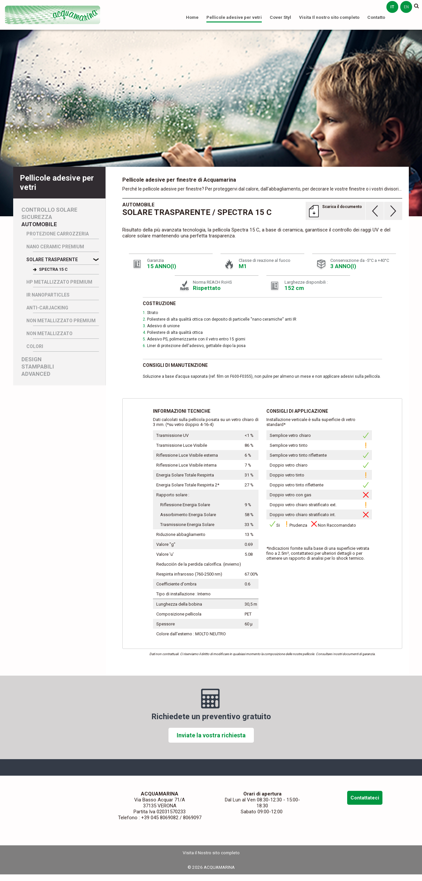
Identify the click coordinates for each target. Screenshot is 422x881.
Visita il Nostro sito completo (211, 852)
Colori (34, 346)
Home (192, 17)
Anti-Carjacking (47, 307)
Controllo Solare (49, 209)
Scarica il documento (342, 206)
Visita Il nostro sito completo (329, 17)
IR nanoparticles (48, 295)
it (392, 7)
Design (31, 359)
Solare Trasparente (52, 259)
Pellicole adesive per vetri (234, 17)
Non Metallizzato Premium (61, 320)
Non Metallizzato (49, 333)
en (406, 7)
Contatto (376, 17)
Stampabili (37, 366)
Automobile (39, 224)
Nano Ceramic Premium (55, 246)
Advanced (35, 373)
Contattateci (364, 798)
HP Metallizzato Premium (59, 282)
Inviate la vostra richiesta (211, 735)
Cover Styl (280, 17)
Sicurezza (36, 217)
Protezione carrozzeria (57, 233)
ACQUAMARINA (53, 15)
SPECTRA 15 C (53, 269)
